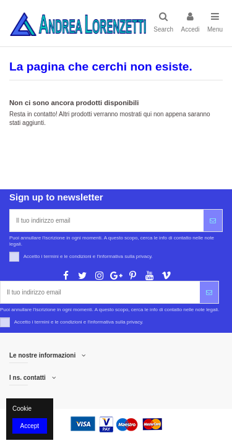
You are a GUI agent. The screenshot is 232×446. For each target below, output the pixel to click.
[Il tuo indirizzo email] (107, 220)
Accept (30, 425)
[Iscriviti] (213, 220)
